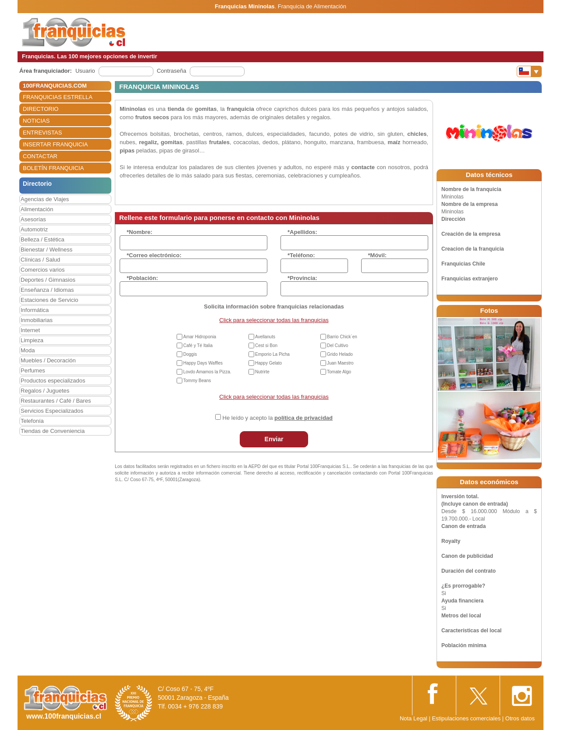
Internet (30, 330)
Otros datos (520, 718)
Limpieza (32, 340)
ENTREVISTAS (42, 132)
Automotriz (34, 229)
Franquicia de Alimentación (312, 6)
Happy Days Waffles (203, 363)
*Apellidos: (302, 232)
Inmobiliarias (37, 320)
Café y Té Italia (198, 345)
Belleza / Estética (42, 239)
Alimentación (37, 209)
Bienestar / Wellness (46, 249)
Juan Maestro (340, 363)
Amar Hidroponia (199, 336)
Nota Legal (413, 718)
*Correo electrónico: (154, 255)
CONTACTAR (40, 156)
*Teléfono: (301, 255)
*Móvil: (377, 255)
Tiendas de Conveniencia (53, 431)
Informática (35, 310)
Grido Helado (340, 354)
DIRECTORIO (40, 109)
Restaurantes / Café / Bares (56, 400)
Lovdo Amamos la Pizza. (207, 371)
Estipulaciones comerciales (467, 718)
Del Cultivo (337, 345)
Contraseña (171, 70)
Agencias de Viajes (45, 199)
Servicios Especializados (52, 411)
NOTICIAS (36, 120)
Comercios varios (42, 269)
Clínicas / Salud (40, 259)
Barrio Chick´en (342, 336)
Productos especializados (53, 380)
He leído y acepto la (278, 418)
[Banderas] (529, 71)
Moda (28, 350)
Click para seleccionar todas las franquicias (273, 320)
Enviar (274, 439)
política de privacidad (303, 418)
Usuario (85, 70)
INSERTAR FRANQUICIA (55, 144)
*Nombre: (140, 232)
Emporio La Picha (272, 354)
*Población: (142, 278)
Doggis (190, 354)
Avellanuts (265, 336)
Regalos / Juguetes (45, 390)
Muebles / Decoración (48, 360)
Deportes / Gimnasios (48, 279)
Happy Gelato (268, 363)
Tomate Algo (339, 371)
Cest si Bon (266, 345)
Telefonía (32, 421)
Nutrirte (262, 371)
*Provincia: (302, 278)
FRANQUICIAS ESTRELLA (57, 97)
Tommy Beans (197, 380)
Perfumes (33, 370)
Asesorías (33, 219)
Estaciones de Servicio (49, 300)
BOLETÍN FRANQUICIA (53, 168)
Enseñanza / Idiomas (47, 290)
